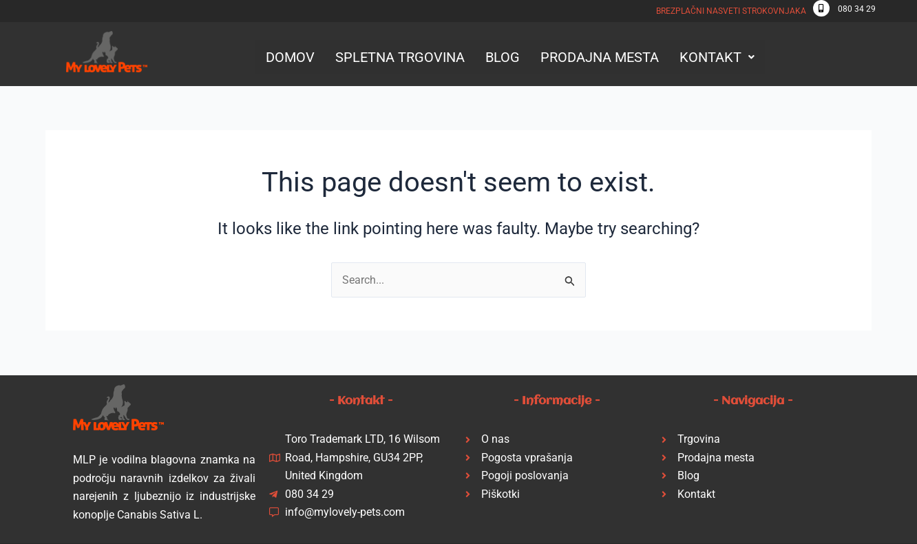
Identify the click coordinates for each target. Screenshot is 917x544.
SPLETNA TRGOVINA (400, 57)
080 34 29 (857, 9)
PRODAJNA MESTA (599, 57)
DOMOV (290, 57)
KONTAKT (717, 57)
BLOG (502, 57)
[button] (717, 57)
